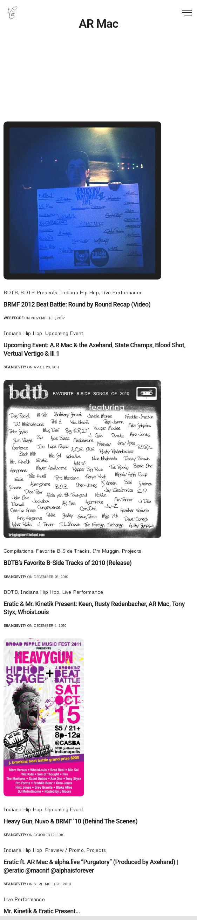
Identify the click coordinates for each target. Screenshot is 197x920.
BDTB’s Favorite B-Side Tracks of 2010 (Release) (67, 562)
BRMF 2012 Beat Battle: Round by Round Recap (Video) (77, 304)
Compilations (18, 551)
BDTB (11, 292)
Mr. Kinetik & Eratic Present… (42, 911)
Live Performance (122, 292)
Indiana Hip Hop (79, 292)
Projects (131, 551)
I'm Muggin (106, 551)
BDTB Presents (38, 292)
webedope (13, 318)
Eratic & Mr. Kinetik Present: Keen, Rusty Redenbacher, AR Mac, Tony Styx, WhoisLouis (94, 608)
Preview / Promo (64, 850)
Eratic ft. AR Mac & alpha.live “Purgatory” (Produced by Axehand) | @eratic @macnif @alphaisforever (91, 866)
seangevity (15, 367)
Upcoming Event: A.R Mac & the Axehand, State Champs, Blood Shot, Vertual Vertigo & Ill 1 (94, 349)
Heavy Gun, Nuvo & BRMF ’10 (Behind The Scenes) (70, 821)
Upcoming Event (64, 333)
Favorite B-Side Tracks (63, 551)
